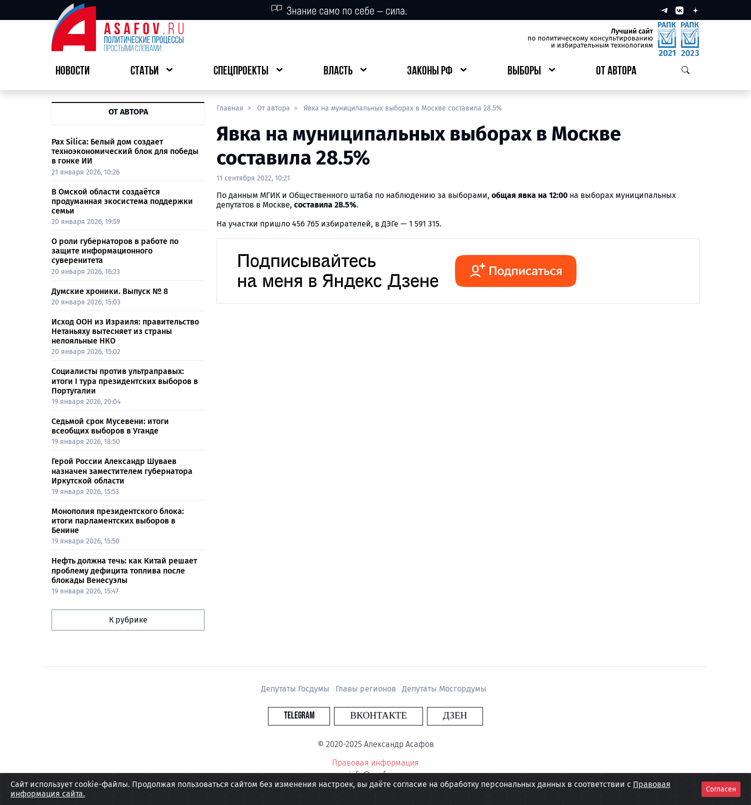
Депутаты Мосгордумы (444, 689)
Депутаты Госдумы (296, 689)
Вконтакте (378, 716)
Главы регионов (367, 689)
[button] (151, 71)
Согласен (721, 789)
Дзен (436, 716)
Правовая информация (375, 763)
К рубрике (128, 619)
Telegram (317, 716)
